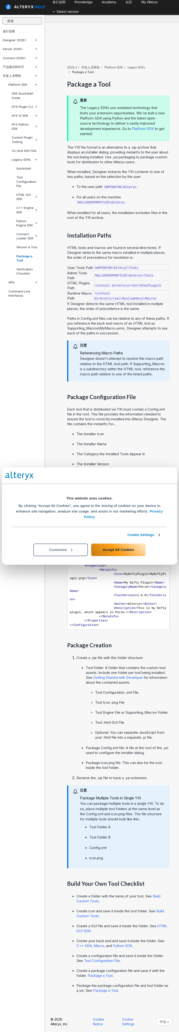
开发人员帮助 (20, 76)
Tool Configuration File (26, 181)
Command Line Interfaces (19, 293)
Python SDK (122, 946)
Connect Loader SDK (26, 236)
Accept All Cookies (118, 550)
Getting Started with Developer (118, 677)
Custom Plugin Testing (24, 139)
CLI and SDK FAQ (24, 151)
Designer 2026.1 (20, 40)
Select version (66, 12)
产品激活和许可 (20, 67)
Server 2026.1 (20, 49)
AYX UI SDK (24, 115)
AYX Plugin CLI (24, 107)
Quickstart (23, 168)
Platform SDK (22, 84)
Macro (99, 946)
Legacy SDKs (24, 159)
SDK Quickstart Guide (22, 95)
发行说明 (9, 31)
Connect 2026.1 (20, 58)
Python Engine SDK (26, 223)
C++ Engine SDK (26, 210)
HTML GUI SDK (26, 197)
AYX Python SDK (24, 126)
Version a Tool (26, 247)
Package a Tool (24, 258)
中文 (164, 1022)
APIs (22, 282)
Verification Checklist (24, 271)
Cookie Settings (140, 535)
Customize (60, 550)
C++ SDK (84, 946)
